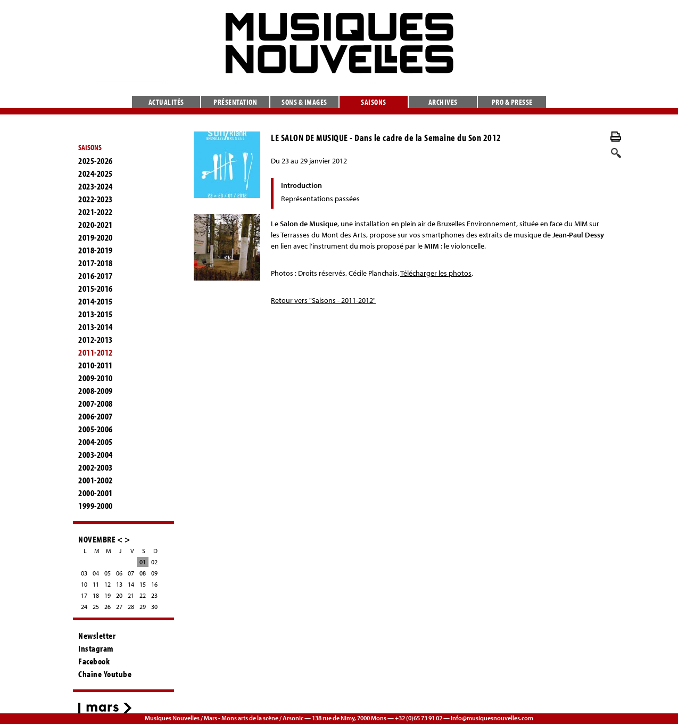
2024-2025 (95, 173)
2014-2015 (95, 301)
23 (154, 595)
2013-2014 (95, 327)
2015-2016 (95, 288)
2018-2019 (95, 250)
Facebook (94, 661)
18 (96, 595)
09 (154, 573)
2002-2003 (95, 467)
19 (107, 595)
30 (154, 607)
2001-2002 (95, 480)
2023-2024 (95, 186)
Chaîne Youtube (104, 674)
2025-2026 (95, 161)
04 (96, 573)
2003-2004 (95, 454)
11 (96, 584)
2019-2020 (95, 237)
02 (154, 562)
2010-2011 (95, 365)
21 (131, 595)
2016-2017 (95, 276)
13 (119, 584)
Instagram (96, 648)
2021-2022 (95, 212)
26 (107, 607)
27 (119, 607)
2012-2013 (95, 339)
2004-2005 (95, 442)
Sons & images (304, 102)
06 (119, 573)
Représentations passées (320, 198)
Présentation (235, 102)
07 (131, 573)
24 (84, 607)
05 (107, 573)
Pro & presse (512, 102)
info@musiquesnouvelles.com (492, 718)
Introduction (301, 185)
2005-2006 (95, 429)
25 (96, 607)
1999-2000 (95, 506)
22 (142, 595)
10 (84, 584)
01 (142, 562)
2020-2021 (95, 224)
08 (142, 573)
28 (131, 607)
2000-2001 (95, 493)
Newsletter (96, 635)
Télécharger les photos (436, 273)
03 (84, 573)
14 (131, 584)
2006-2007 (95, 416)
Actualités (166, 102)
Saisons (373, 102)
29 (142, 607)
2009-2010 (95, 378)
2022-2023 (95, 199)
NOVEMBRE (96, 539)
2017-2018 (95, 263)
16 (154, 584)
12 (107, 584)
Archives (443, 102)
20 (119, 595)
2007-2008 (95, 403)
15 (142, 584)
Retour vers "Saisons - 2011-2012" (323, 300)
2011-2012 (95, 352)
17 (84, 595)
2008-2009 (95, 391)
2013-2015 (95, 314)
